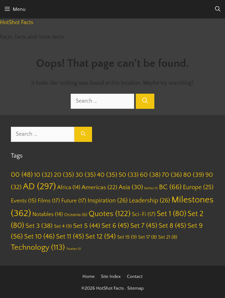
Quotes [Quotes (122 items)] (109, 213)
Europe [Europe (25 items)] (198, 187)
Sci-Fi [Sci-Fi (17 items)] (143, 214)
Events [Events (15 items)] (23, 201)
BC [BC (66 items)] (170, 187)
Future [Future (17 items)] (73, 201)
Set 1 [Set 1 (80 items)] (171, 214)
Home (88, 276)
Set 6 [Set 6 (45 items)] (115, 226)
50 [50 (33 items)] (128, 174)
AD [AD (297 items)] (39, 186)
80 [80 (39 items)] (193, 175)
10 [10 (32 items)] (43, 174)
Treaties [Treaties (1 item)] (73, 249)
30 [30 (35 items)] (85, 174)
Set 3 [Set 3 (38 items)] (38, 226)
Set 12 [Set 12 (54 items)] (100, 237)
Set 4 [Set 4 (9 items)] (63, 226)
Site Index (111, 276)
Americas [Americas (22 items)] (99, 187)
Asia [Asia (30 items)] (131, 187)
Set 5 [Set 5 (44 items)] (86, 226)
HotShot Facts (16, 22)
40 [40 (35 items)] (107, 174)
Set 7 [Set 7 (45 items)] (143, 226)
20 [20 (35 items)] (64, 174)
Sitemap (135, 288)
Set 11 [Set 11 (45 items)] (70, 237)
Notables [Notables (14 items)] (47, 214)
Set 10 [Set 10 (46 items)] (39, 237)
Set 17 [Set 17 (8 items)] (147, 237)
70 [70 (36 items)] (172, 174)
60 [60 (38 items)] (150, 175)
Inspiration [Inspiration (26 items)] (107, 200)
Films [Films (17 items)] (49, 201)
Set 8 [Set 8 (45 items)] (172, 226)
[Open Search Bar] (217, 9)
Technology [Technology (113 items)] (38, 247)
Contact (135, 276)
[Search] (145, 101)
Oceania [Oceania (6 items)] (75, 214)
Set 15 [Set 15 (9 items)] (127, 237)
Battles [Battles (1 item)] (151, 188)
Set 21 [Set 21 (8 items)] (167, 237)
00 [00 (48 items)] (22, 175)
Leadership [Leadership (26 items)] (149, 200)
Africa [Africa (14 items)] (69, 188)
